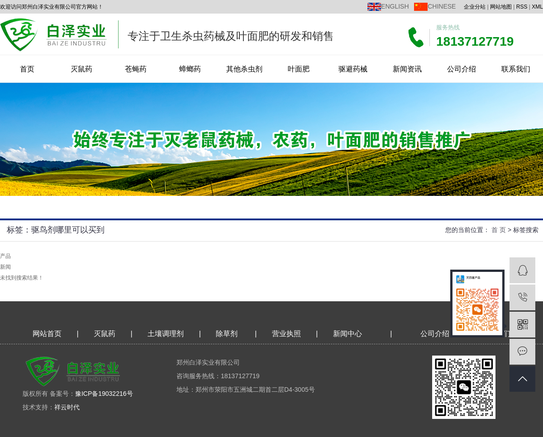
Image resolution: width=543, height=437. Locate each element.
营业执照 (286, 333)
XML (537, 7)
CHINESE (442, 6)
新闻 (5, 267)
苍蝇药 (136, 69)
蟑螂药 (190, 69)
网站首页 (47, 333)
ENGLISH (395, 6)
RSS (522, 7)
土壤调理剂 (166, 333)
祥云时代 (67, 407)
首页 (27, 69)
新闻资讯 (407, 69)
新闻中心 (347, 333)
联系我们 (515, 69)
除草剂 (227, 333)
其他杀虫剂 (244, 69)
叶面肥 (299, 69)
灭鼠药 (81, 69)
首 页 (498, 229)
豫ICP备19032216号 (104, 393)
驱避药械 (352, 69)
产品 (5, 256)
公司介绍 (461, 69)
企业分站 (475, 7)
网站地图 (501, 7)
